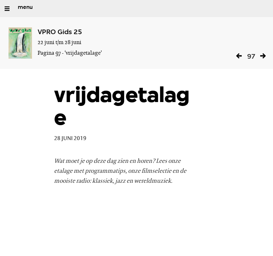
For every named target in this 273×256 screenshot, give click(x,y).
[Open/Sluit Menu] (7, 8)
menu (25, 7)
